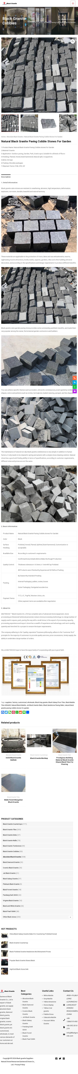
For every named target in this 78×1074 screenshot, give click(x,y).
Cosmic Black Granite (10, 872)
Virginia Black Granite (10, 905)
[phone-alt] (75, 378)
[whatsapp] (75, 387)
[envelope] (75, 391)
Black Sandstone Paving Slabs (53, 709)
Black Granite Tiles (9, 834)
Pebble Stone (48, 1018)
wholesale (30, 706)
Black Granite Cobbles (11, 855)
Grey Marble (48, 1003)
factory (14, 706)
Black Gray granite (41, 706)
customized (22, 706)
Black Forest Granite (10, 894)
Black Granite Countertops (12, 828)
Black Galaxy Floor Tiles (56, 706)
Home (3, 141)
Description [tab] (6, 181)
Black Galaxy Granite (10, 883)
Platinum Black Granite (11, 888)
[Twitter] (60, 1062)
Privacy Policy (20, 1069)
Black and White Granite (11, 910)
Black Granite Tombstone (12, 850)
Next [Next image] (76, 127)
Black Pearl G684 (9, 915)
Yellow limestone (50, 1006)
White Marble (48, 1000)
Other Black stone (9, 921)
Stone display (48, 1009)
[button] (73, 45)
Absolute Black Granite (12, 861)
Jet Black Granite (9, 877)
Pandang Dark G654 (10, 899)
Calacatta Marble (50, 1021)
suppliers (8, 706)
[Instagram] (64, 1062)
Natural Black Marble (19, 709)
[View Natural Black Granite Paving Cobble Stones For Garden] (10, 127)
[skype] (75, 382)
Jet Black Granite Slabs (35, 709)
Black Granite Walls (10, 844)
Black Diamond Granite (11, 866)
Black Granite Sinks (10, 839)
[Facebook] (56, 1062)
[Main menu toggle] (73, 5)
